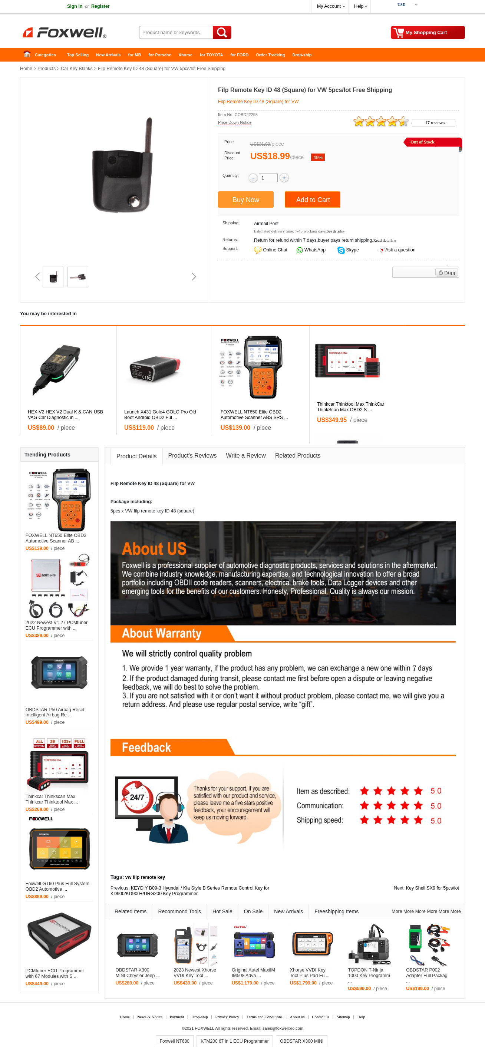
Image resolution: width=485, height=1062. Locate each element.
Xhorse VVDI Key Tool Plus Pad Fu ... (310, 972)
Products (46, 68)
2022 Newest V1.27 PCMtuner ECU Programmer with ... (57, 625)
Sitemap (343, 1017)
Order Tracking (270, 55)
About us (297, 1017)
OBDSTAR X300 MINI (301, 1041)
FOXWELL (204, 1028)
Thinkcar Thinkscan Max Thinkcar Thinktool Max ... (52, 799)
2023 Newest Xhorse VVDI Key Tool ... (195, 972)
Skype (352, 250)
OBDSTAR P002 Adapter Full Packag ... (427, 975)
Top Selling (78, 55)
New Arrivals (108, 55)
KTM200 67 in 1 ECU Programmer (234, 1041)
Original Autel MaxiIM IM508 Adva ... (253, 972)
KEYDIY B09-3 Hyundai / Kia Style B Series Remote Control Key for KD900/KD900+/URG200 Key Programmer (189, 890)
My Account (329, 6)
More (397, 911)
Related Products (298, 455)
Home (29, 55)
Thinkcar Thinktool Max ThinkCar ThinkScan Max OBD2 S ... (350, 407)
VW (191, 483)
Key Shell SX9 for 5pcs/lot (432, 888)
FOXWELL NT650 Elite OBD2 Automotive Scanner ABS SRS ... (254, 414)
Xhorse (185, 55)
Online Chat (275, 250)
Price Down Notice (234, 122)
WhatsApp (314, 250)
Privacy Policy (227, 1017)
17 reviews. (435, 123)
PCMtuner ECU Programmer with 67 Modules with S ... (55, 973)
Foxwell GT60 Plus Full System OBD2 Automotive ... (57, 886)
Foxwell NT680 (174, 1041)
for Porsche (159, 55)
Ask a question (400, 250)
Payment (177, 1017)
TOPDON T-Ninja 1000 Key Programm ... (369, 975)
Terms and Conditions (265, 1017)
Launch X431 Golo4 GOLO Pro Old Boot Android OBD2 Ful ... (160, 414)
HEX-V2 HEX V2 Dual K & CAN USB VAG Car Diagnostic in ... (65, 414)
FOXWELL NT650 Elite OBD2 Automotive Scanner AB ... (56, 538)
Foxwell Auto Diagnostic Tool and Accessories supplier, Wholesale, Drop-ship (79, 33)
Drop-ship (302, 55)
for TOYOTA (211, 55)
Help (358, 6)
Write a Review (246, 455)
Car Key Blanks (76, 68)
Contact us (320, 1017)
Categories (45, 55)
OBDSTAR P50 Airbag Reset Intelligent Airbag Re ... (55, 712)
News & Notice (149, 1017)
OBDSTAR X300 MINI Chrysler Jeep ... (137, 972)
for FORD (239, 55)
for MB (134, 55)
